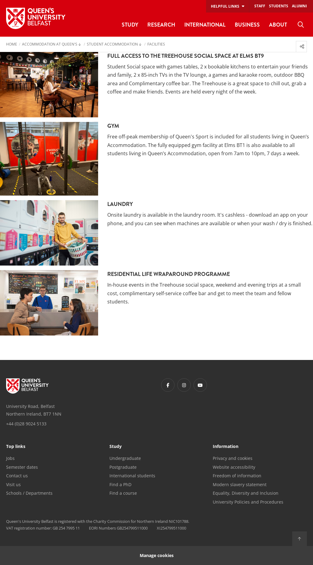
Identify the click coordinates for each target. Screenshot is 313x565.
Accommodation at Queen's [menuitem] (49, 44)
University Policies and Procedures (248, 502)
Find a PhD (120, 484)
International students (132, 476)
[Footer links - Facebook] (168, 385)
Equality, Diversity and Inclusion (245, 493)
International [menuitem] (205, 24)
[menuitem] (301, 25)
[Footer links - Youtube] (200, 385)
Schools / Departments (29, 493)
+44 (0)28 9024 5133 (26, 424)
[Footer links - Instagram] (184, 385)
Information (225, 446)
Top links (15, 446)
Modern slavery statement (240, 484)
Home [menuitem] (11, 44)
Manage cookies (157, 555)
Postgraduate (123, 467)
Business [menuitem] (247, 24)
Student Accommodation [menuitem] (112, 44)
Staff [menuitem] (259, 6)
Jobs (10, 458)
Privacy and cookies (232, 458)
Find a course (123, 493)
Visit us (13, 484)
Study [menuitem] (130, 24)
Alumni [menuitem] (299, 6)
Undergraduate (125, 458)
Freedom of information (237, 476)
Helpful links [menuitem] (225, 6)
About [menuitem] (278, 24)
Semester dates (22, 467)
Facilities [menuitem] (156, 44)
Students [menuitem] (278, 6)
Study (115, 446)
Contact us (17, 476)
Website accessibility (234, 467)
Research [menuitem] (161, 24)
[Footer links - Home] (27, 386)
